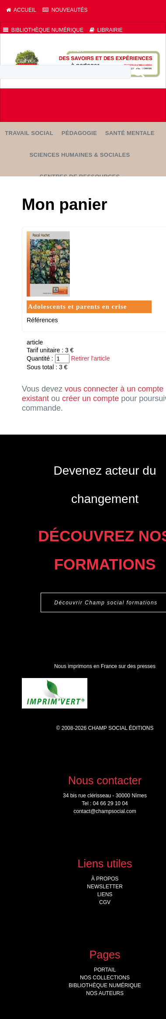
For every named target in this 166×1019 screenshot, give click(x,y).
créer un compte (90, 398)
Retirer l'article (90, 358)
